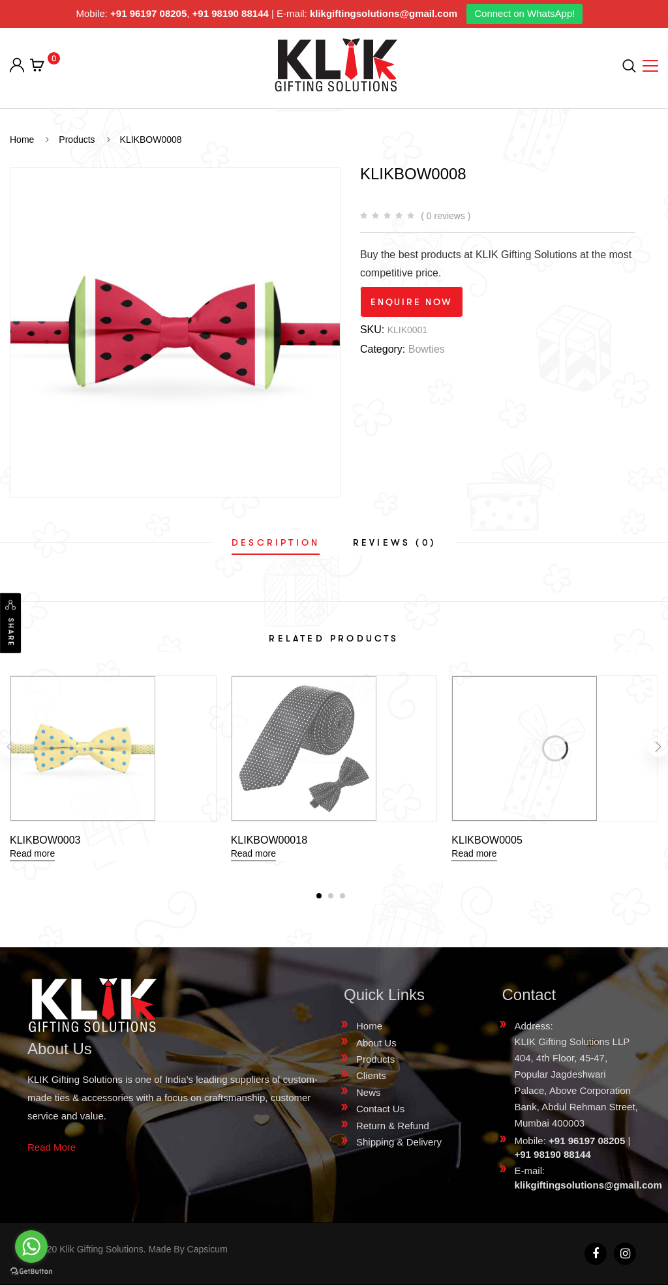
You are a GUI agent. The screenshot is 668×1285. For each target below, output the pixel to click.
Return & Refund (392, 1125)
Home (369, 1025)
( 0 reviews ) (445, 216)
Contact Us (380, 1108)
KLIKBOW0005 (487, 840)
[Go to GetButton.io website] (31, 1271)
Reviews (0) (394, 542)
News (368, 1092)
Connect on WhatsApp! (524, 13)
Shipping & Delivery (399, 1141)
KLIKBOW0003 (45, 840)
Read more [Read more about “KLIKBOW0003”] (32, 853)
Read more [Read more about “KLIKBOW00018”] (253, 853)
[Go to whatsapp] (31, 1246)
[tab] (276, 542)
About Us (376, 1042)
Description (276, 542)
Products (375, 1059)
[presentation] (10, 747)
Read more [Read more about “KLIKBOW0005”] (473, 853)
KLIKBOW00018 (269, 840)
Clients (371, 1075)
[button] (319, 895)
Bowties (426, 349)
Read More (51, 1147)
